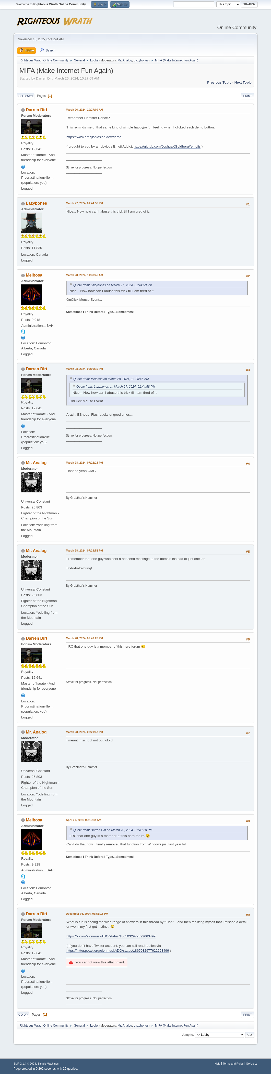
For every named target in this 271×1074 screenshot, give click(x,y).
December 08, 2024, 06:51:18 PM (87, 913)
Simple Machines (48, 1063)
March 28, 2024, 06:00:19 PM (84, 368)
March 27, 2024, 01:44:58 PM (84, 203)
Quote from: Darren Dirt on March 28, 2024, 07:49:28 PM (112, 830)
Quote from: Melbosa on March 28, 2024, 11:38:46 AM (111, 379)
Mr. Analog (124, 60)
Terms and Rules (233, 1063)
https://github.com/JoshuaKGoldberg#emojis (167, 146)
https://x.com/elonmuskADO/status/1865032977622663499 (111, 936)
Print (247, 96)
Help (217, 1063)
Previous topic (219, 82)
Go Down (25, 96)
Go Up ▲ (251, 1063)
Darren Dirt (37, 110)
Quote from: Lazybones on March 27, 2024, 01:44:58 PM (112, 285)
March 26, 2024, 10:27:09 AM (84, 109)
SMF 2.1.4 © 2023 (25, 1063)
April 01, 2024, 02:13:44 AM (83, 819)
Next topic (243, 82)
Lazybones (141, 60)
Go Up (23, 1014)
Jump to (187, 1034)
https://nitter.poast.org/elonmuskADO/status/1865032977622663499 (117, 950)
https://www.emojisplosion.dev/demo (93, 137)
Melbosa (34, 275)
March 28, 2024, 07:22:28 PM (84, 462)
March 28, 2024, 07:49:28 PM (84, 638)
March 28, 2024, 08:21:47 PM (84, 732)
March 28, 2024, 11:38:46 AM (84, 275)
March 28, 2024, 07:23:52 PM (84, 550)
